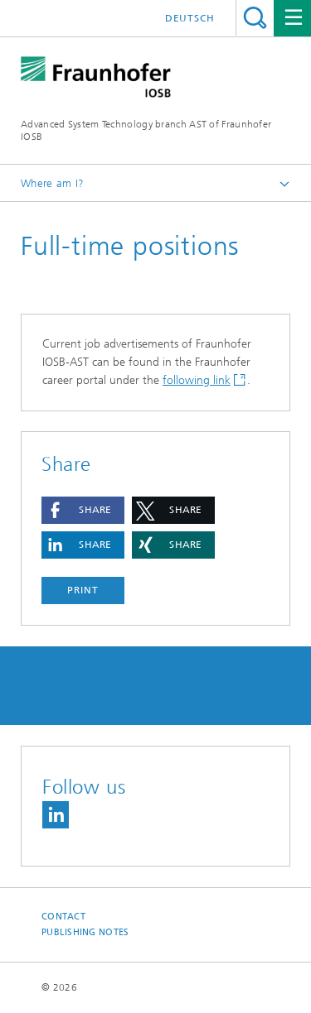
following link (197, 380)
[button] (82, 510)
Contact (63, 916)
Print (83, 590)
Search (255, 18)
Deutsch (190, 18)
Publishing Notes (85, 932)
